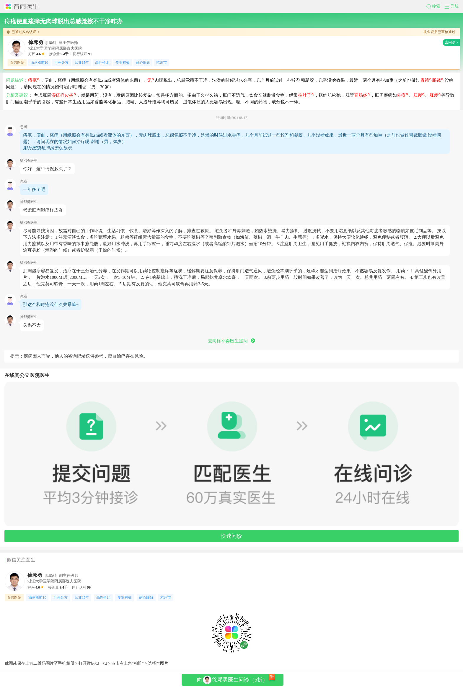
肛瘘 (435, 95)
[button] (435, 6)
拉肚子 (306, 95)
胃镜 (426, 80)
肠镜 (438, 80)
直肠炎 (362, 95)
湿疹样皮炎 (63, 95)
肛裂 (419, 95)
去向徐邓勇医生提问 (231, 340)
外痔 (402, 95)
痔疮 (34, 80)
